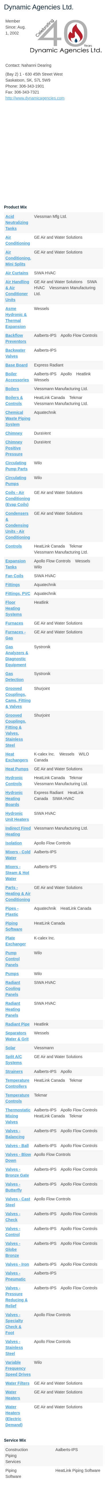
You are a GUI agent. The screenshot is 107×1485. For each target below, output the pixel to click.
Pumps (12, 973)
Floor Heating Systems (13, 608)
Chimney (13, 433)
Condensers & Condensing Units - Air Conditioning (17, 525)
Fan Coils (14, 576)
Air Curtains (16, 273)
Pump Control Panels (12, 959)
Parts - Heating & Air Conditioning (18, 893)
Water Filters (17, 1383)
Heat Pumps (17, 769)
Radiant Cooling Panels (12, 988)
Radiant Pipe (17, 1024)
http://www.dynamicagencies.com (34, 98)
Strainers (14, 1071)
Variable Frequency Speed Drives (18, 1368)
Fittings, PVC (17, 593)
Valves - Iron (17, 1264)
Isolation (13, 843)
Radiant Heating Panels (12, 1009)
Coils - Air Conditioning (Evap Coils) (17, 498)
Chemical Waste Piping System (17, 418)
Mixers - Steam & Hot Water (17, 872)
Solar (10, 1048)
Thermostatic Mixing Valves (18, 1116)
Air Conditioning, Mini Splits (18, 258)
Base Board (16, 365)
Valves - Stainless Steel (14, 1347)
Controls (13, 546)
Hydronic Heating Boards (14, 798)
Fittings (12, 584)
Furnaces (14, 623)
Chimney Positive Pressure (14, 448)
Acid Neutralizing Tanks (16, 222)
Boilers (12, 388)
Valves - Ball (17, 1145)
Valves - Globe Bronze (12, 1249)
